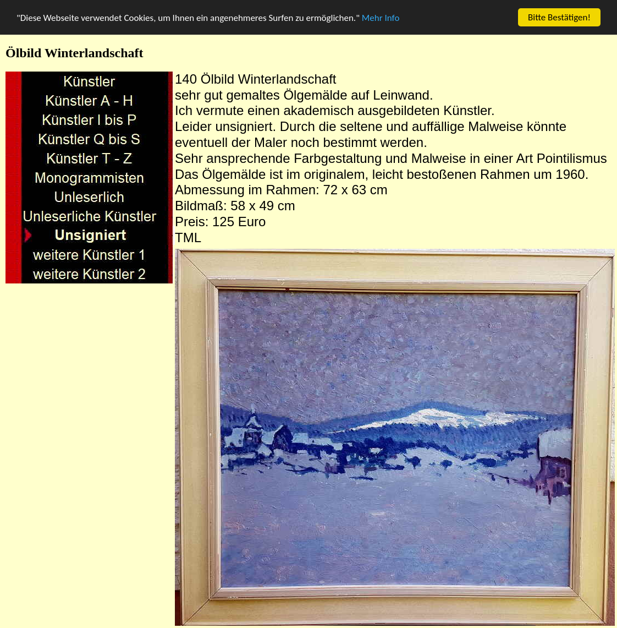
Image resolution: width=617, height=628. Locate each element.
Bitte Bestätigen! (559, 17)
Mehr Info (381, 17)
